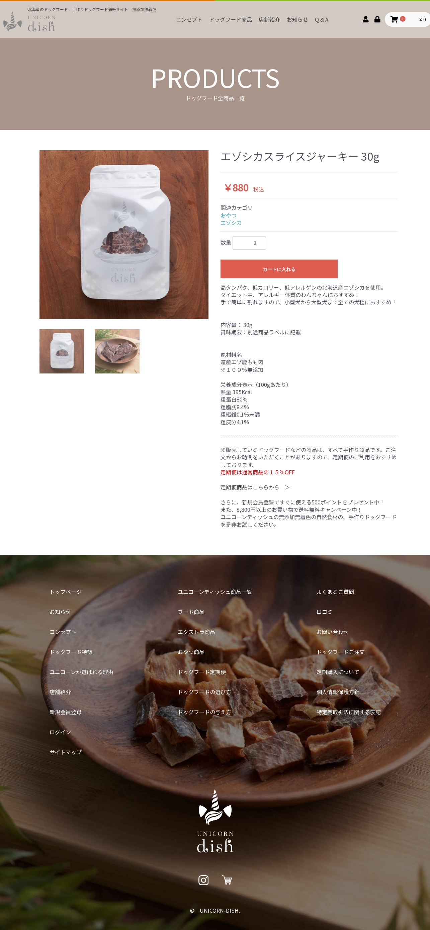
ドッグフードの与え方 (204, 712)
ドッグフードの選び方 (204, 692)
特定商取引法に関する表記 (349, 712)
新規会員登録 (66, 712)
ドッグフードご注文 (341, 652)
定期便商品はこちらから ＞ (255, 487)
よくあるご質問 (335, 592)
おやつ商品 (191, 652)
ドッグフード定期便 (202, 672)
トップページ (66, 592)
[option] (123, 234)
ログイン (60, 732)
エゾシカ (231, 222)
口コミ (325, 612)
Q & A (321, 19)
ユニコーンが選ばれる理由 (81, 672)
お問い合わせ (333, 632)
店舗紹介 (269, 19)
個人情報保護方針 (338, 692)
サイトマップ (66, 752)
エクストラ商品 (196, 632)
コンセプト (189, 19)
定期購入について (338, 672)
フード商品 (191, 612)
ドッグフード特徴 (71, 652)
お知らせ (297, 19)
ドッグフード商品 (230, 19)
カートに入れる (279, 269)
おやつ (229, 215)
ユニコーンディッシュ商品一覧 (215, 592)
